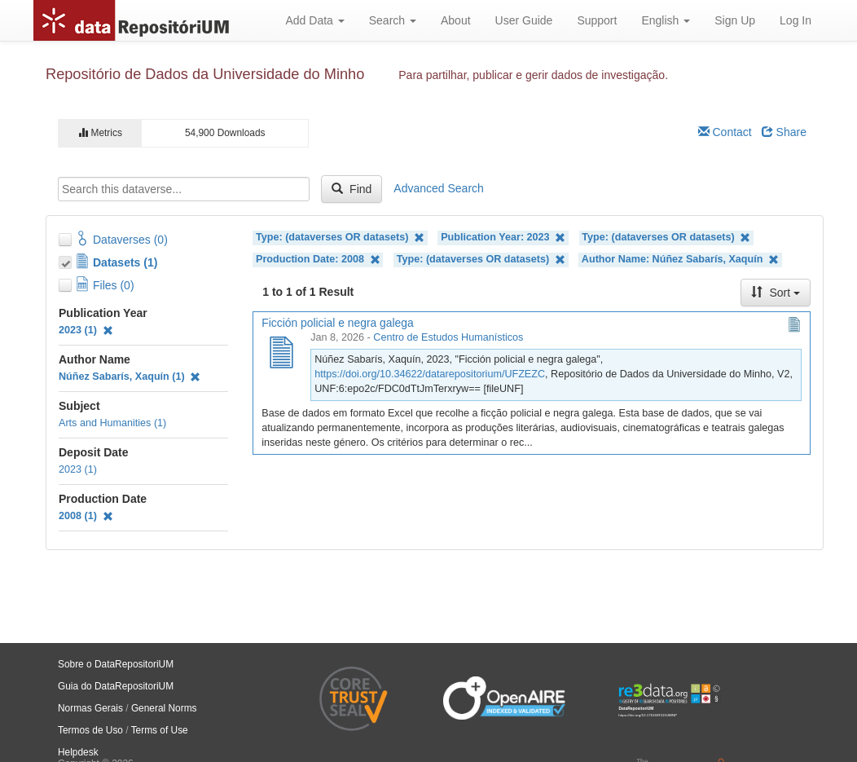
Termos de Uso (90, 730)
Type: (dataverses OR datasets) (340, 237)
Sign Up (734, 20)
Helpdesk (78, 752)
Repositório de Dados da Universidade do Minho (205, 74)
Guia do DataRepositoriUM (116, 686)
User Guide (524, 20)
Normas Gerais (90, 708)
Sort (775, 292)
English (665, 20)
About (456, 20)
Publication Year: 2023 (503, 237)
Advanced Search (438, 188)
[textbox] (184, 189)
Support (597, 20)
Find (351, 189)
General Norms (164, 708)
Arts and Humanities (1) (112, 423)
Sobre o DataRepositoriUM (116, 664)
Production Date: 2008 (318, 259)
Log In (795, 20)
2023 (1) (86, 330)
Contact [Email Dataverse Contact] (725, 132)
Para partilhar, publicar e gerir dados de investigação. (533, 74)
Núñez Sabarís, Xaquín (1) (129, 376)
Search (392, 20)
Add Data (314, 20)
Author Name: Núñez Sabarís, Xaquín (680, 259)
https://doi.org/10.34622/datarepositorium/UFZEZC (429, 374)
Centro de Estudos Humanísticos (448, 337)
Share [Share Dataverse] (784, 132)
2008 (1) (86, 516)
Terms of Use (159, 730)
